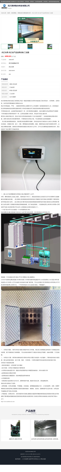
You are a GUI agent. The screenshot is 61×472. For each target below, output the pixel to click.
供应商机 (13, 13)
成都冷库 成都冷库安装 (15, 439)
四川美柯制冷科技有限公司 (27, 456)
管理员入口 (37, 459)
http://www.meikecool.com (8, 401)
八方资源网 (25, 459)
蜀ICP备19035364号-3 (35, 454)
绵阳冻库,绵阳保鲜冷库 (24, 13)
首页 (8, 13)
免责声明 (31, 459)
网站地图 (43, 459)
